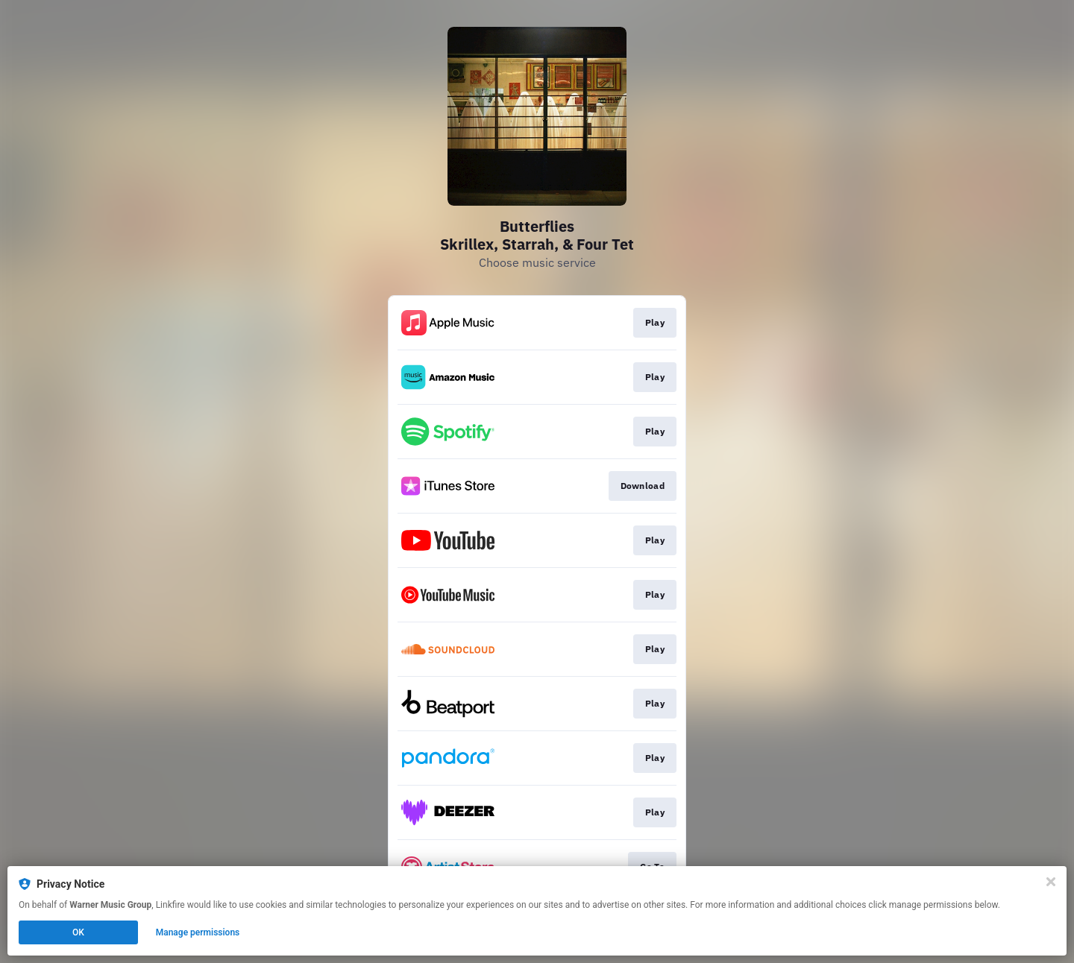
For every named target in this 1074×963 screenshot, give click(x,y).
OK (78, 932)
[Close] (1051, 882)
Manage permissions (198, 932)
